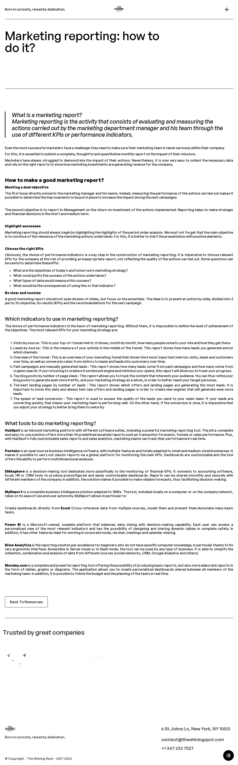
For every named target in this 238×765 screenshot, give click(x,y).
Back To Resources (26, 602)
